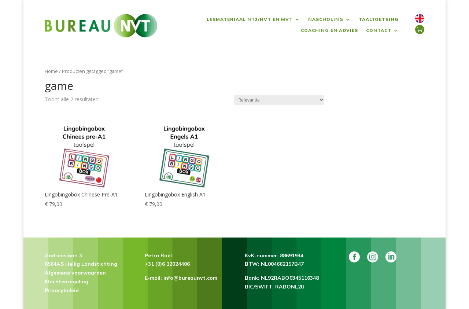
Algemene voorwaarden (75, 272)
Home (51, 71)
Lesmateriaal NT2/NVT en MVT (250, 19)
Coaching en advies (329, 30)
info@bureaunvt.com (190, 278)
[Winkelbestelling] (279, 100)
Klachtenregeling (66, 281)
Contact (378, 30)
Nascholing (325, 19)
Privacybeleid (62, 290)
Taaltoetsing (379, 19)
